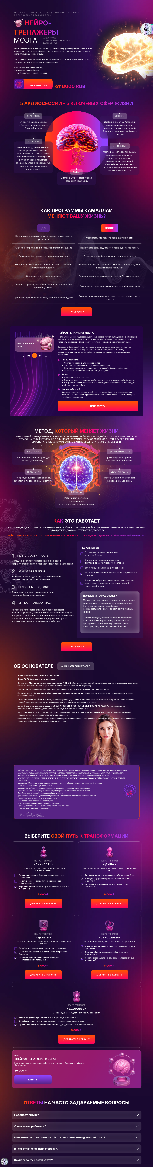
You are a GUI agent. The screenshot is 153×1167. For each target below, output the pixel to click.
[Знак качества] (4, 1161)
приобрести (76, 311)
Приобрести (98, 406)
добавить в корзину (43, 903)
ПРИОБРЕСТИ (38, 85)
